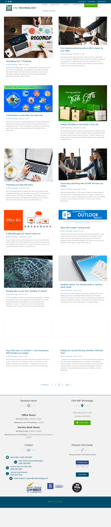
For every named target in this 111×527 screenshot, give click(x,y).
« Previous (44, 404)
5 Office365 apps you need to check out (23, 253)
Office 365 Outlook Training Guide (75, 247)
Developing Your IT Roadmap (18, 80)
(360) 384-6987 (101, 1)
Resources (91, 8)
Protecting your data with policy (19, 204)
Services (54, 8)
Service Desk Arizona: (19, 491)
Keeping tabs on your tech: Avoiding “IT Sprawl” (26, 310)
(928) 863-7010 (16, 494)
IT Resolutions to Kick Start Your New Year (24, 134)
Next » (68, 404)
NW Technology (56, 521)
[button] (82, 494)
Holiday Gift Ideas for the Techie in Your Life (79, 143)
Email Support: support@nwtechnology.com (31, 497)
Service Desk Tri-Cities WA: (21, 486)
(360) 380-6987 (25, 482)
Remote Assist (82, 1)
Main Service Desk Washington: (31, 480)
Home (44, 8)
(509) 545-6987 (16, 488)
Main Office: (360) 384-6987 (21, 476)
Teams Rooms (48, 14)
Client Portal (91, 1)
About (66, 8)
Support (77, 8)
